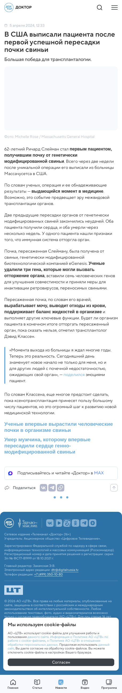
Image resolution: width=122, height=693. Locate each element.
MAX (99, 473)
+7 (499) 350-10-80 (48, 574)
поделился (74, 374)
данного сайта (38, 636)
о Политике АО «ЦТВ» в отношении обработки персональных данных (54, 642)
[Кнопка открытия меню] (114, 7)
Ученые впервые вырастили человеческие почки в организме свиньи (58, 427)
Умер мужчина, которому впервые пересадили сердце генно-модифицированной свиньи (47, 446)
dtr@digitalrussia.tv (64, 570)
